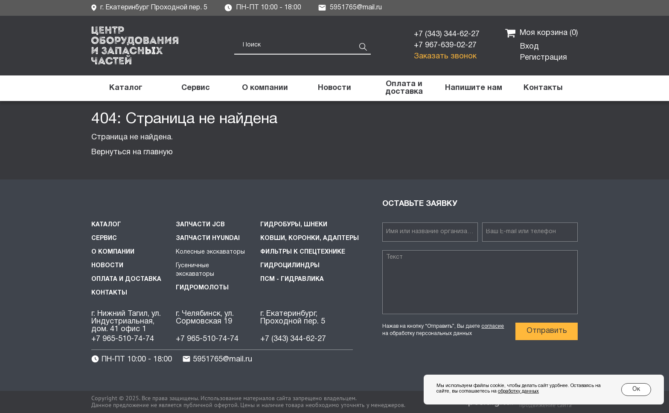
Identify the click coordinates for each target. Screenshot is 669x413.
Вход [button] (529, 46)
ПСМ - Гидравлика (292, 279)
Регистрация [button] (543, 57)
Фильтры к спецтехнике (302, 252)
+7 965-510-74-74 (122, 339)
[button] (473, 88)
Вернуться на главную (132, 152)
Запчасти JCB (200, 225)
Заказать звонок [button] (445, 56)
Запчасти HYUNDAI (208, 238)
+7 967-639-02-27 (445, 45)
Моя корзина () (541, 33)
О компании (112, 252)
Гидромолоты (202, 288)
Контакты (109, 293)
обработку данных (518, 391)
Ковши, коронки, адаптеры (309, 238)
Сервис (104, 238)
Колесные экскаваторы (210, 252)
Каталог (106, 225)
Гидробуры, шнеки (293, 225)
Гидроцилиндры (290, 266)
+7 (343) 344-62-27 (447, 34)
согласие (492, 326)
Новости (107, 266)
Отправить (546, 331)
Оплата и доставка (126, 279)
